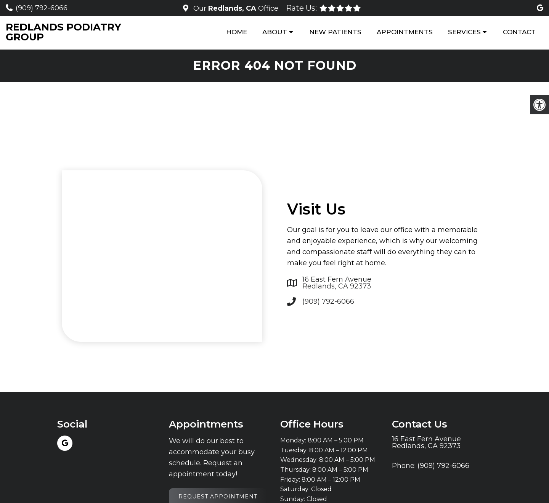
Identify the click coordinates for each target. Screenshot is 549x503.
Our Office (234, 8)
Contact (519, 32)
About (274, 32)
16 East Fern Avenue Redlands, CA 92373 (336, 283)
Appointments (405, 32)
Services (464, 32)
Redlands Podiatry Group (63, 32)
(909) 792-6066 (41, 8)
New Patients (335, 32)
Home (236, 32)
